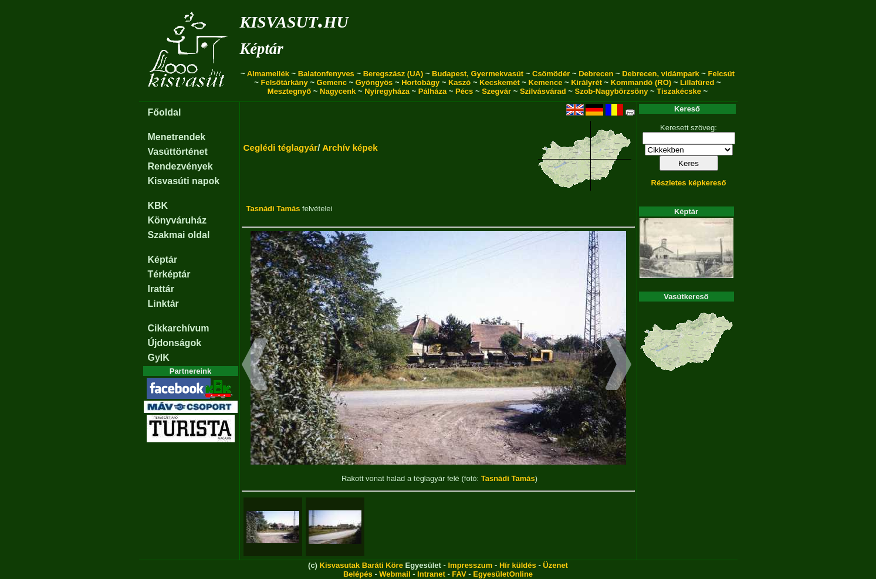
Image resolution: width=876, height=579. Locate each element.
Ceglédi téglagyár (280, 148)
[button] (255, 366)
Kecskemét (499, 82)
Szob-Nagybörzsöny (611, 91)
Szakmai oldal (179, 235)
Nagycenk (338, 91)
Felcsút (721, 73)
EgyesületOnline (503, 574)
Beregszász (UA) (393, 73)
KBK (158, 206)
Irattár (161, 289)
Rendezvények (180, 166)
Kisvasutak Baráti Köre (361, 565)
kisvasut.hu (294, 19)
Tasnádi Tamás (273, 208)
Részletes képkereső (688, 182)
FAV (459, 574)
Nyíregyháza (387, 91)
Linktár (163, 304)
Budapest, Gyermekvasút (477, 73)
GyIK (159, 358)
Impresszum (470, 565)
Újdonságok (175, 343)
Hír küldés (517, 565)
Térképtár (169, 274)
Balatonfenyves (326, 73)
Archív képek (350, 148)
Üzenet (555, 565)
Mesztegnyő (289, 91)
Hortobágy (420, 82)
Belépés (358, 574)
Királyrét (586, 82)
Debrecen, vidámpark (660, 73)
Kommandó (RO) (641, 82)
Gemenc (332, 82)
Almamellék (268, 73)
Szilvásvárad (543, 91)
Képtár (261, 48)
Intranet (431, 574)
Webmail (394, 574)
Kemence (546, 82)
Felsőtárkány (284, 82)
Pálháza (432, 91)
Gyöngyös (374, 82)
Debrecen (596, 73)
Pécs (464, 91)
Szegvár (496, 91)
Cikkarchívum (178, 328)
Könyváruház (177, 220)
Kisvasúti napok (184, 181)
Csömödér (551, 73)
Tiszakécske (679, 91)
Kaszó (459, 82)
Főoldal (164, 112)
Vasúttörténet (178, 152)
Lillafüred (697, 82)
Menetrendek (177, 137)
